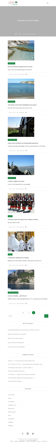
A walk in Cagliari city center (16, 181)
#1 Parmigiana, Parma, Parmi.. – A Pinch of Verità (19, 368)
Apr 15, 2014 (12, 303)
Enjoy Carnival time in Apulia (14, 381)
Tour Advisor (11, 374)
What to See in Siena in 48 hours (15, 338)
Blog (38, 441)
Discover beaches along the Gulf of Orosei (20, 67)
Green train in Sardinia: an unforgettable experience (23, 143)
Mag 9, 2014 (12, 227)
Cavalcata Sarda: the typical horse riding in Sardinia (23, 220)
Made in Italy (11, 409)
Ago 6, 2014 (12, 112)
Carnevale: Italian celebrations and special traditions (20, 378)
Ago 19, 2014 (12, 74)
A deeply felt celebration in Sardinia (18, 258)
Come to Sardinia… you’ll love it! (17, 296)
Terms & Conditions (20, 441)
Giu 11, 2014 (12, 189)
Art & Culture (12, 178)
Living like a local (13, 292)
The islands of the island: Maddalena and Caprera (22, 105)
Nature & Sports (12, 139)
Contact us (44, 441)
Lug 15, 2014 (12, 151)
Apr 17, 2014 (12, 265)
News (9, 415)
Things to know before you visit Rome (17, 334)
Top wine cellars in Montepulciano (16, 343)
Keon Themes (33, 440)
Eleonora (21, 74)
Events (10, 216)
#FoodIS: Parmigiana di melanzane (16, 371)
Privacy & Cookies (31, 441)
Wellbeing (10, 426)
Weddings (10, 422)
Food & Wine (11, 402)
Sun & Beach (11, 63)
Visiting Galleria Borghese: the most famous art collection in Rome (23, 330)
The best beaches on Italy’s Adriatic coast (25, 361)
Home (11, 441)
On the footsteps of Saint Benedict (16, 347)
